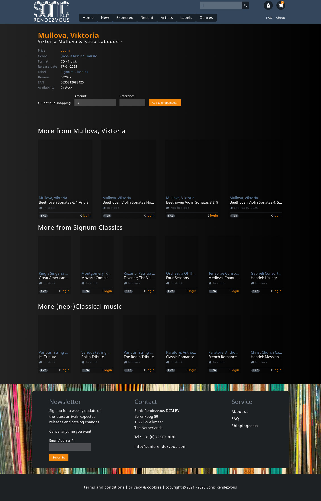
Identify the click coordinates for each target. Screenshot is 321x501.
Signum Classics (74, 72)
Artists (167, 17)
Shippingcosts (245, 425)
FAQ (269, 18)
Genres (206, 17)
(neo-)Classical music (79, 56)
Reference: (127, 96)
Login (65, 50)
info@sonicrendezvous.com (160, 446)
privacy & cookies (145, 487)
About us (240, 411)
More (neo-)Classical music (80, 306)
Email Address (61, 440)
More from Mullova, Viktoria (82, 130)
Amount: (80, 96)
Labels (186, 17)
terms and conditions (104, 487)
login (87, 215)
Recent (147, 17)
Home (88, 17)
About (280, 18)
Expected (125, 17)
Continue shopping (54, 103)
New (105, 17)
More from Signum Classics (80, 227)
